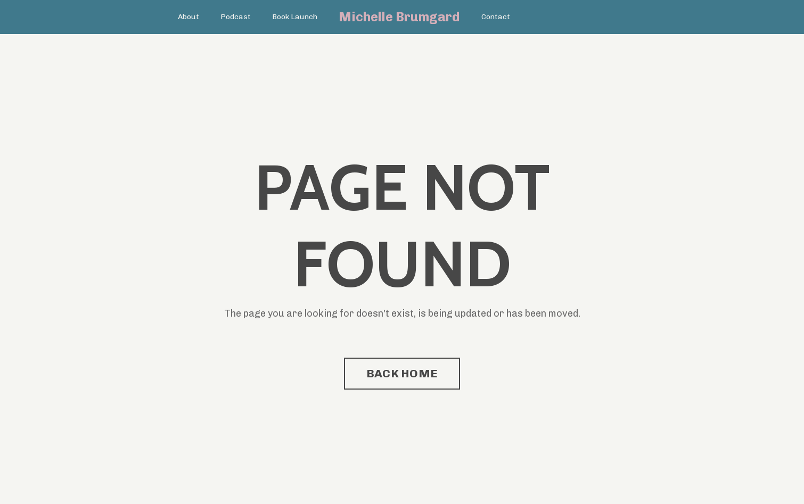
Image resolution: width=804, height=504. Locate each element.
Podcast (235, 16)
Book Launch (294, 16)
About (188, 16)
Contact (495, 16)
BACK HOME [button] (402, 373)
